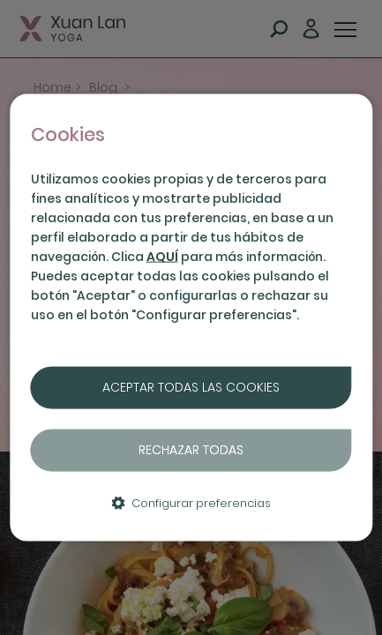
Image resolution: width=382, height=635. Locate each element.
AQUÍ (162, 256)
